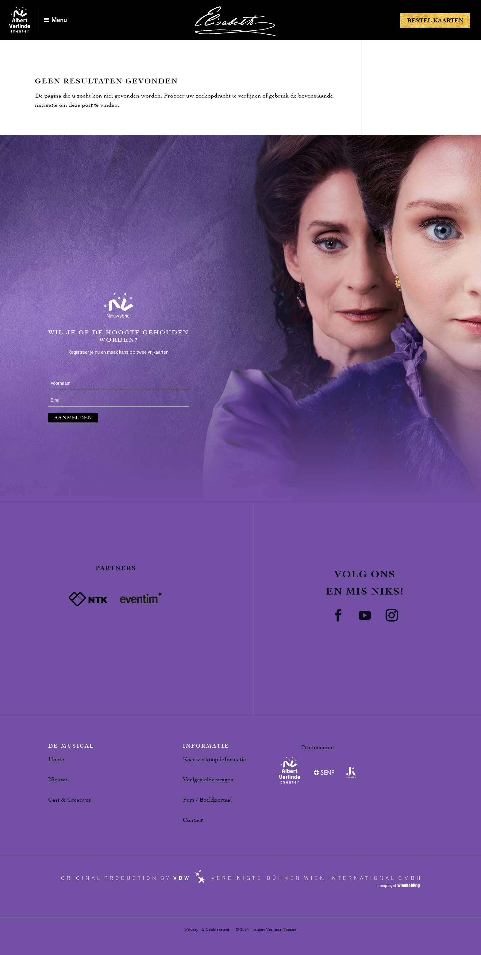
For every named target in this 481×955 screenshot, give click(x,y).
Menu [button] (59, 20)
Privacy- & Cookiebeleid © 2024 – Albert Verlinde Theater (240, 929)
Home (56, 759)
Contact (193, 819)
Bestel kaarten (435, 20)
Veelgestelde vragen (208, 779)
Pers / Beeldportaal (207, 799)
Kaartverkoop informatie (214, 759)
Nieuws (58, 779)
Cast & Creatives (69, 799)
